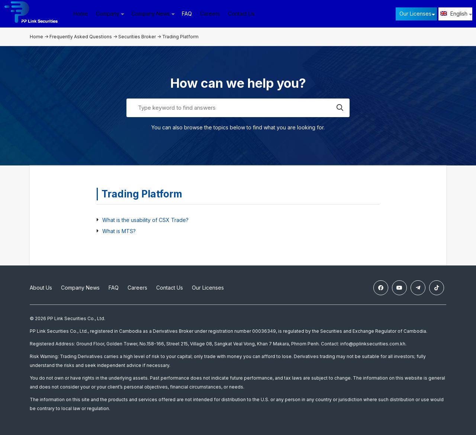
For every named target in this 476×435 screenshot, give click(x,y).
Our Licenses (415, 13)
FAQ (187, 13)
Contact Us (241, 13)
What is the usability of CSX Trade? (145, 220)
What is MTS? (119, 231)
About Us (41, 287)
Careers (210, 13)
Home (80, 13)
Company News (80, 287)
